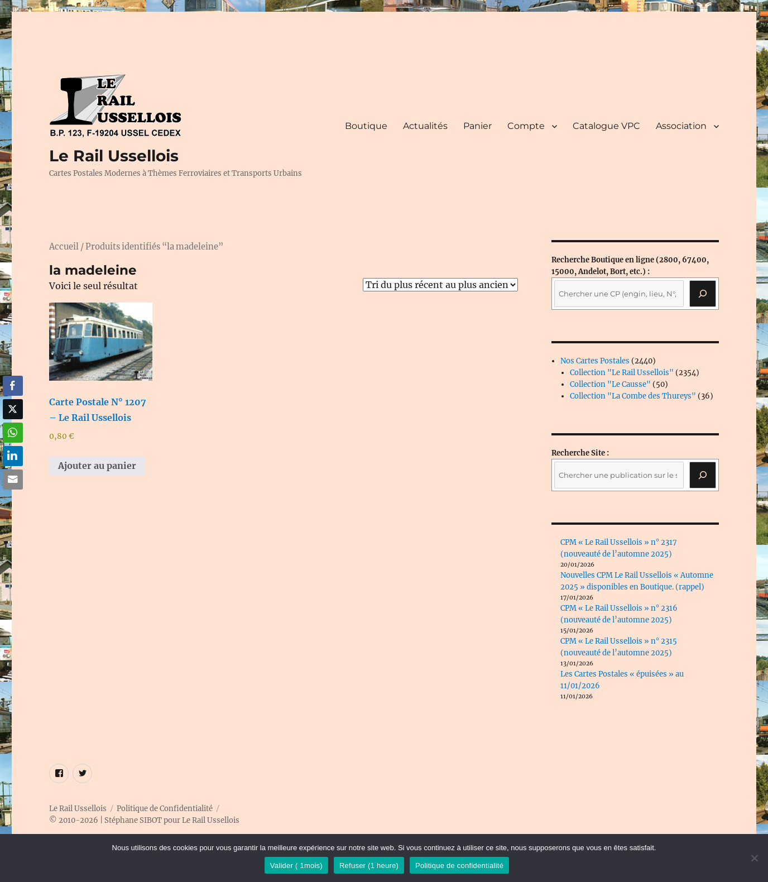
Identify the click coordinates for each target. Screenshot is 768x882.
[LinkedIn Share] (13, 456)
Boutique (366, 126)
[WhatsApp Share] (13, 433)
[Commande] (440, 284)
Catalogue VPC (606, 126)
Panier (477, 126)
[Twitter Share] (13, 409)
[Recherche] (702, 293)
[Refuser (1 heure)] (754, 858)
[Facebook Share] (13, 386)
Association (681, 126)
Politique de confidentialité (459, 865)
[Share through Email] (13, 479)
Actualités (425, 126)
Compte (526, 126)
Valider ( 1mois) (296, 865)
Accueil (64, 247)
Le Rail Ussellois (114, 155)
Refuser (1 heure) (369, 865)
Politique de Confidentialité (165, 808)
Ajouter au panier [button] (97, 465)
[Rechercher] (702, 475)
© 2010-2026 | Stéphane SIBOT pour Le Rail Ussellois (144, 820)
